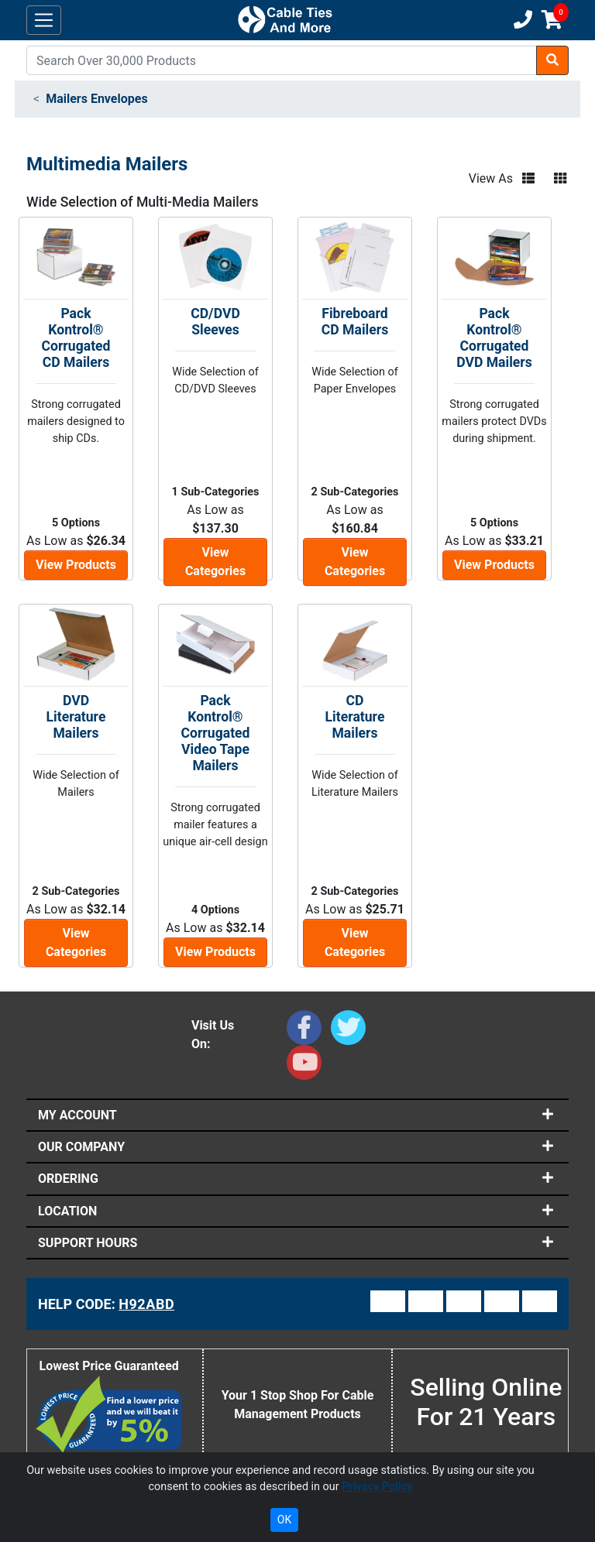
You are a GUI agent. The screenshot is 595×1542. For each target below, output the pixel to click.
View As (491, 178)
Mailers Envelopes (96, 98)
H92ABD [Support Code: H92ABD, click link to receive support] (146, 1304)
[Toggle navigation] (43, 20)
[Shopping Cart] (552, 20)
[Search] (281, 60)
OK (284, 1519)
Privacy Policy (377, 1486)
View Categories (215, 561)
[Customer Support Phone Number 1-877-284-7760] (521, 20)
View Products (76, 564)
